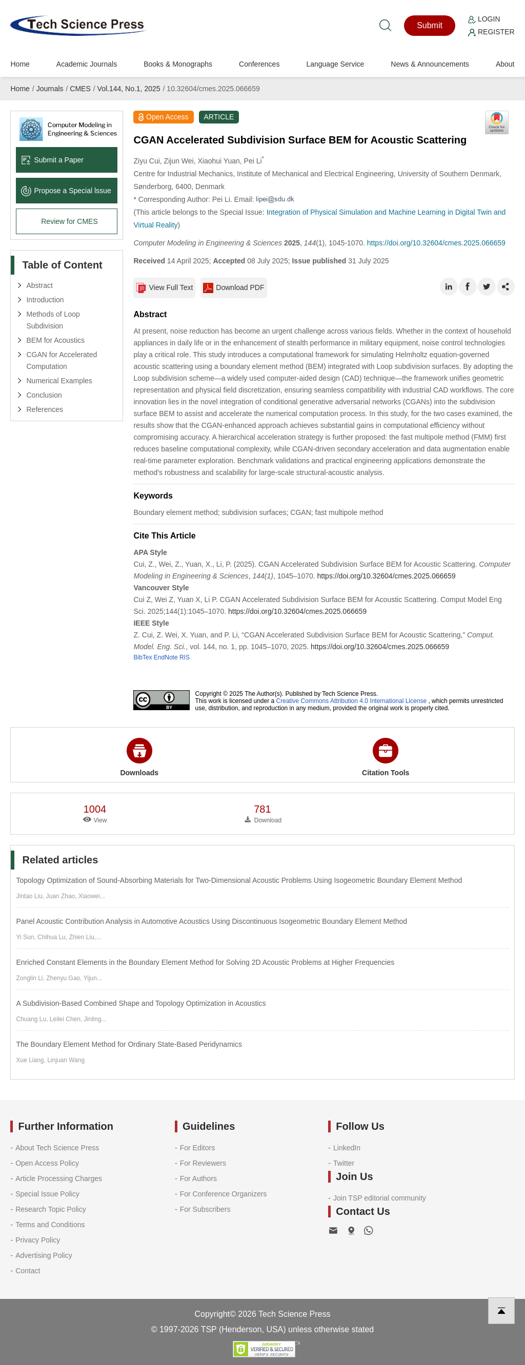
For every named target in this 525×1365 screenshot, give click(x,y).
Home (19, 64)
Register (491, 32)
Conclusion (44, 395)
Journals (50, 89)
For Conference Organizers (223, 1194)
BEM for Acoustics (55, 340)
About (505, 64)
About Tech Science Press (57, 1148)
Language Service (335, 64)
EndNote (166, 657)
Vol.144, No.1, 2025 (128, 89)
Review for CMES (69, 221)
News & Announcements (430, 64)
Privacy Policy (37, 1240)
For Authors (198, 1178)
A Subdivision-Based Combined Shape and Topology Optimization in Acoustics (141, 1003)
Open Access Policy (47, 1163)
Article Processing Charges (58, 1178)
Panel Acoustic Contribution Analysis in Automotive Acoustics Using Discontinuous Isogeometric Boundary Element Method (211, 921)
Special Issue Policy (47, 1194)
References (44, 409)
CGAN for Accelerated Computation (61, 360)
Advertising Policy (43, 1255)
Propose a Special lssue (66, 191)
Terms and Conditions (50, 1225)
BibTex (142, 657)
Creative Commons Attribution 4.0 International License (351, 701)
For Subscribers (205, 1209)
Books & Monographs (178, 64)
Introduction (45, 300)
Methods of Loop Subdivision (52, 320)
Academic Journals (86, 64)
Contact (27, 1271)
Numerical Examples (59, 381)
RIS (184, 657)
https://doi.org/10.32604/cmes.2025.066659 (436, 243)
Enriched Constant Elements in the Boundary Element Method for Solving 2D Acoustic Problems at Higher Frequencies (205, 962)
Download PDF (233, 288)
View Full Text (164, 288)
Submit (429, 25)
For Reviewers (203, 1163)
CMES (80, 89)
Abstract (39, 285)
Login (484, 19)
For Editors (197, 1148)
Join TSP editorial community (379, 1198)
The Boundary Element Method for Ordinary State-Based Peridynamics (128, 1044)
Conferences (259, 64)
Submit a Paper (52, 160)
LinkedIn (346, 1148)
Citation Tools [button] (385, 757)
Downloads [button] (139, 757)
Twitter (343, 1163)
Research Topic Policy (50, 1209)
